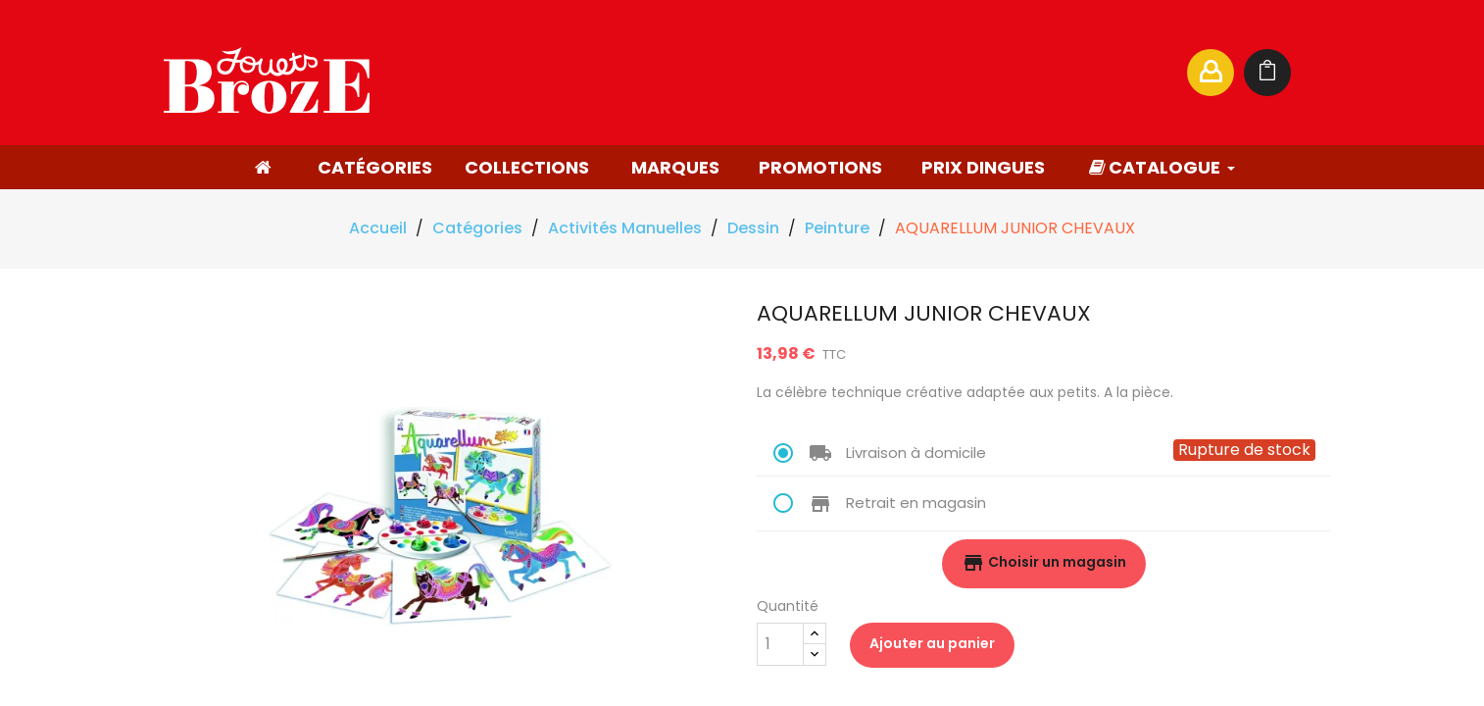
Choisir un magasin (1044, 563)
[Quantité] (780, 644)
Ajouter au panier (932, 643)
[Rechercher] (981, 72)
